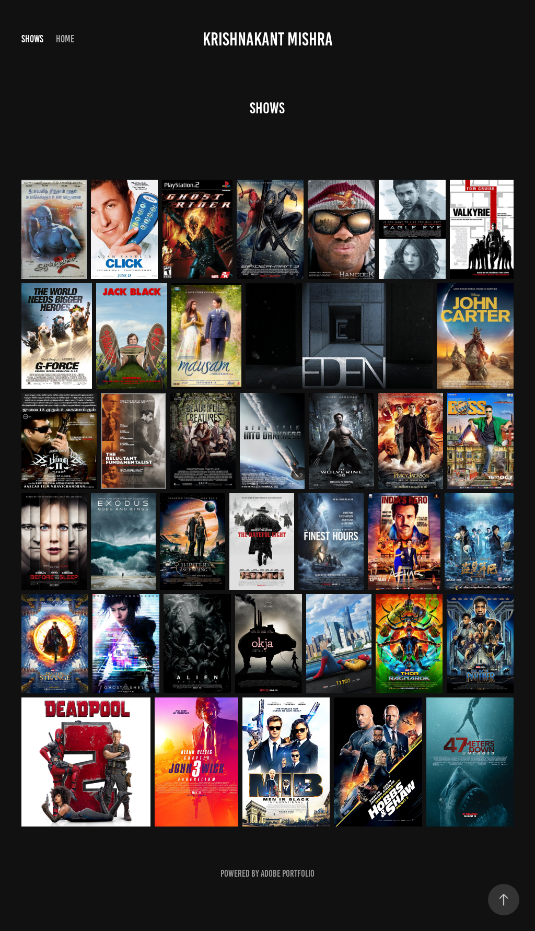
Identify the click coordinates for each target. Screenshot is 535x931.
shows (32, 38)
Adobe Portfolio (288, 873)
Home (65, 38)
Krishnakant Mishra (268, 39)
